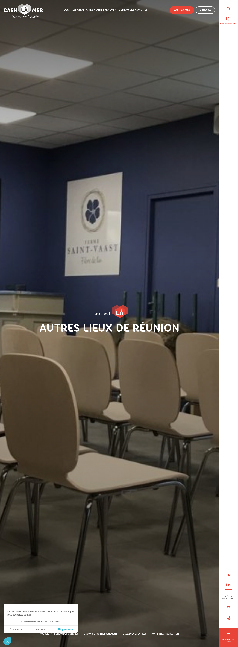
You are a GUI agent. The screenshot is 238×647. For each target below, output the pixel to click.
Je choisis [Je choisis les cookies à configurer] (41, 629)
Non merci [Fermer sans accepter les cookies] (16, 629)
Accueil (44, 634)
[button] (7, 641)
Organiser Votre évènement (100, 634)
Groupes (205, 9)
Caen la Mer (182, 9)
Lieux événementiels (134, 634)
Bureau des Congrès (66, 634)
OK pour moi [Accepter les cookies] (65, 629)
